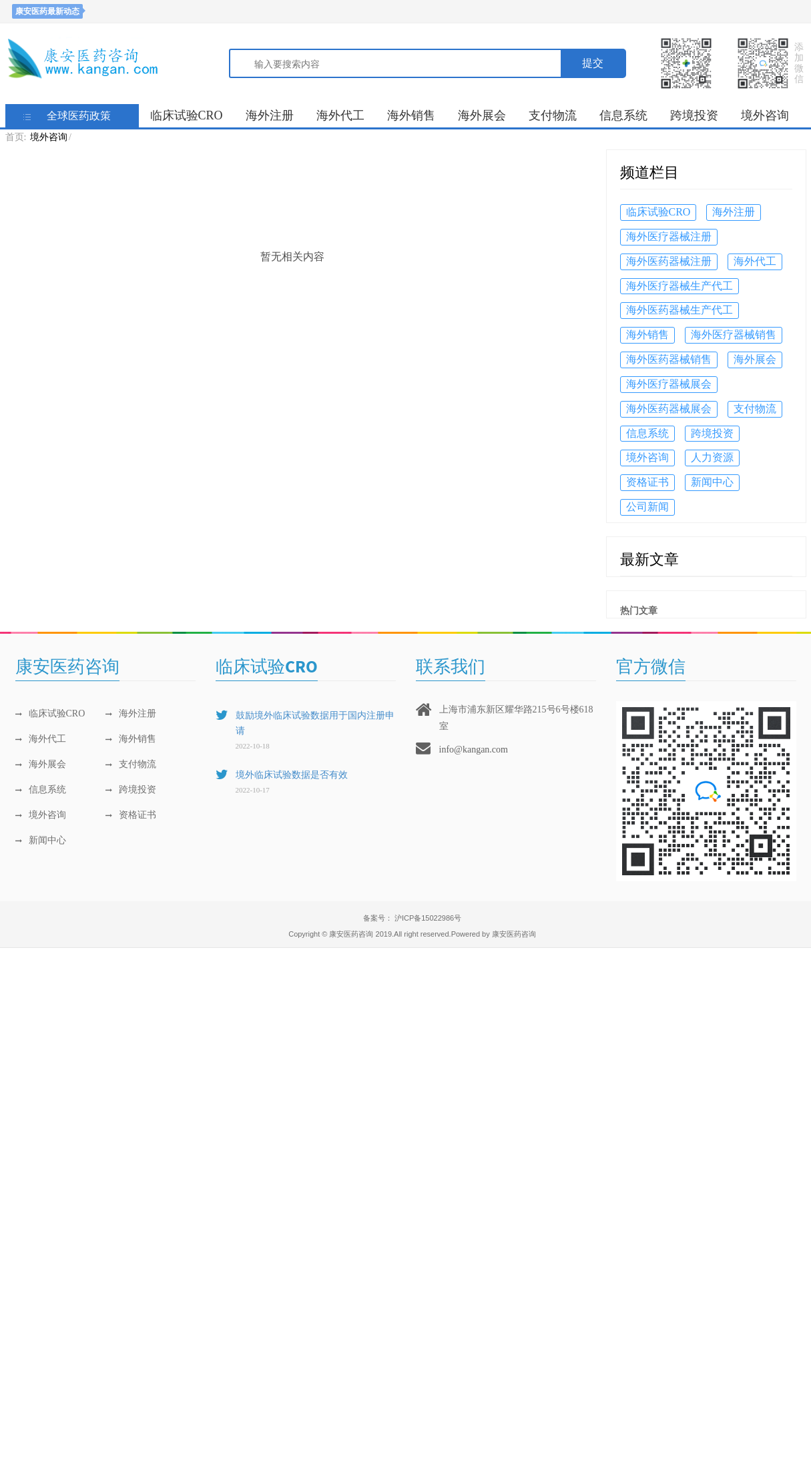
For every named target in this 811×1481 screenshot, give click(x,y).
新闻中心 (712, 482)
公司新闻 (647, 506)
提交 (592, 63)
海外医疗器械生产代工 (679, 286)
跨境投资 (694, 115)
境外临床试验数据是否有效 (292, 775)
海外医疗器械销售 (733, 334)
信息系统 (623, 115)
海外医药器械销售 (669, 359)
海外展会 (482, 115)
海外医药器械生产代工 (679, 310)
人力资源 (712, 457)
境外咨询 (765, 115)
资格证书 (647, 482)
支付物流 (553, 115)
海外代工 (340, 115)
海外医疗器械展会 (669, 384)
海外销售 (411, 115)
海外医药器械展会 (669, 408)
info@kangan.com (473, 750)
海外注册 (270, 115)
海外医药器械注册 (669, 261)
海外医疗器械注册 (669, 236)
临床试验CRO (186, 115)
